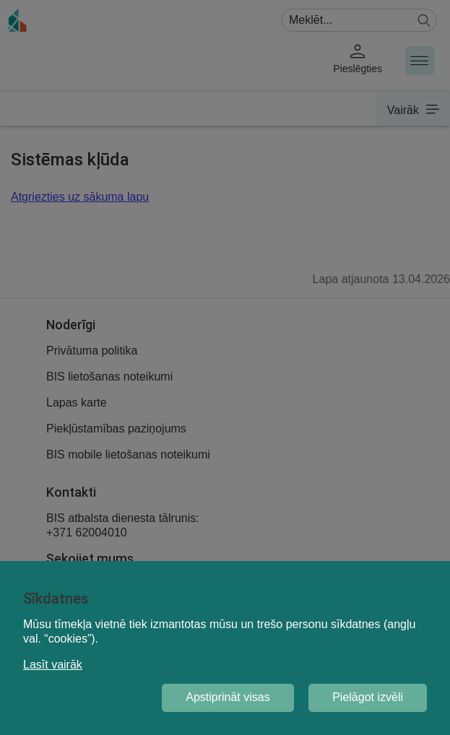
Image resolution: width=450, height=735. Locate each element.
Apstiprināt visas (228, 697)
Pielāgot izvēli (367, 697)
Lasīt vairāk (52, 664)
